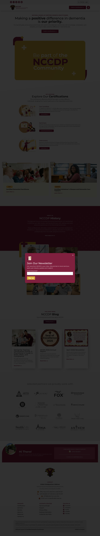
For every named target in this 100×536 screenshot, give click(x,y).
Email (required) (32, 270)
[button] (72, 255)
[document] (50, 268)
